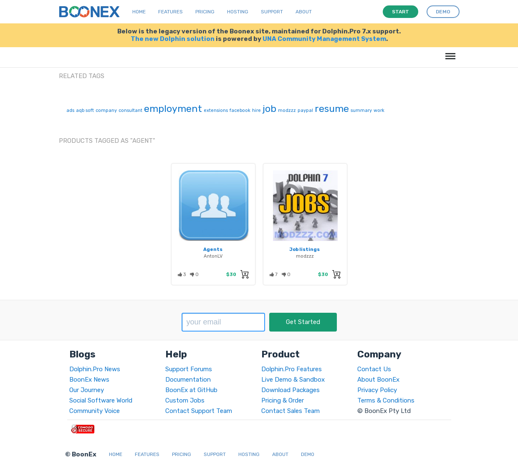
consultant (130, 110)
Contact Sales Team (290, 411)
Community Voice (94, 411)
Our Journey (86, 390)
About (304, 12)
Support (272, 12)
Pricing (205, 12)
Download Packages (290, 390)
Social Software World (100, 400)
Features (170, 12)
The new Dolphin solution (173, 39)
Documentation (188, 379)
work (379, 110)
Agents (212, 249)
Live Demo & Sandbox (293, 379)
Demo (307, 454)
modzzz (287, 110)
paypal (305, 110)
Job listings (304, 249)
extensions (216, 110)
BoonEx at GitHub (191, 390)
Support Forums (188, 369)
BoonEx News (89, 379)
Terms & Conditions (385, 400)
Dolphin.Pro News (94, 369)
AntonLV (213, 256)
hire (256, 110)
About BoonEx (378, 379)
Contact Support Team (198, 411)
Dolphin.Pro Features (291, 369)
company (106, 110)
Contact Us (374, 369)
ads (70, 110)
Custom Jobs (185, 400)
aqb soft (85, 110)
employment (173, 108)
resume (332, 108)
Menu (449, 52)
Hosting (237, 12)
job (269, 108)
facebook (240, 110)
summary (361, 110)
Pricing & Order (282, 400)
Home (139, 12)
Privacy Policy (377, 390)
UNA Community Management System (324, 39)
